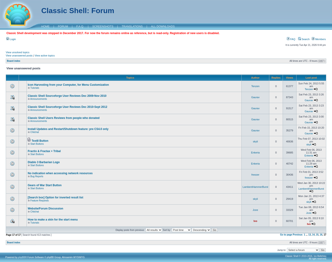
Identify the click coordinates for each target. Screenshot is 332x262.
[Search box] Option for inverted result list (55, 197)
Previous (297, 234)
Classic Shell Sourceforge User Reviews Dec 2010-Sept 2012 (67, 107)
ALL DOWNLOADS (163, 26)
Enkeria (255, 152)
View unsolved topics (18, 52)
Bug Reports (36, 176)
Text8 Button (40, 140)
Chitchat (34, 132)
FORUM (63, 26)
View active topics (45, 55)
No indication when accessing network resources (60, 173)
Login (11, 39)
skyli (255, 141)
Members (319, 39)
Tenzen (255, 86)
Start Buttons (37, 144)
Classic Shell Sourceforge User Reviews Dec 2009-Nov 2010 (67, 95)
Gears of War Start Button (45, 185)
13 (309, 234)
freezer (255, 174)
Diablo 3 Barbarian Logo (44, 162)
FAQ (291, 39)
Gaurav (255, 97)
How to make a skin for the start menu (53, 219)
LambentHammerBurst (255, 186)
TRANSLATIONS (132, 26)
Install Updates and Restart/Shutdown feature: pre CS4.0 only (68, 129)
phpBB (21, 257)
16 (321, 234)
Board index (13, 61)
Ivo (255, 221)
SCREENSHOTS (102, 26)
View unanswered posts (19, 55)
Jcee (255, 210)
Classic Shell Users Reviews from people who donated (63, 118)
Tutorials (34, 88)
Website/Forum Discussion (45, 208)
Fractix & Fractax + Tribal (44, 151)
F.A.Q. (80, 26)
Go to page (286, 234)
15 (317, 234)
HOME (45, 26)
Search (304, 39)
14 (313, 234)
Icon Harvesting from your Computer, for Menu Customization (68, 84)
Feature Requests (39, 200)
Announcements (38, 99)
